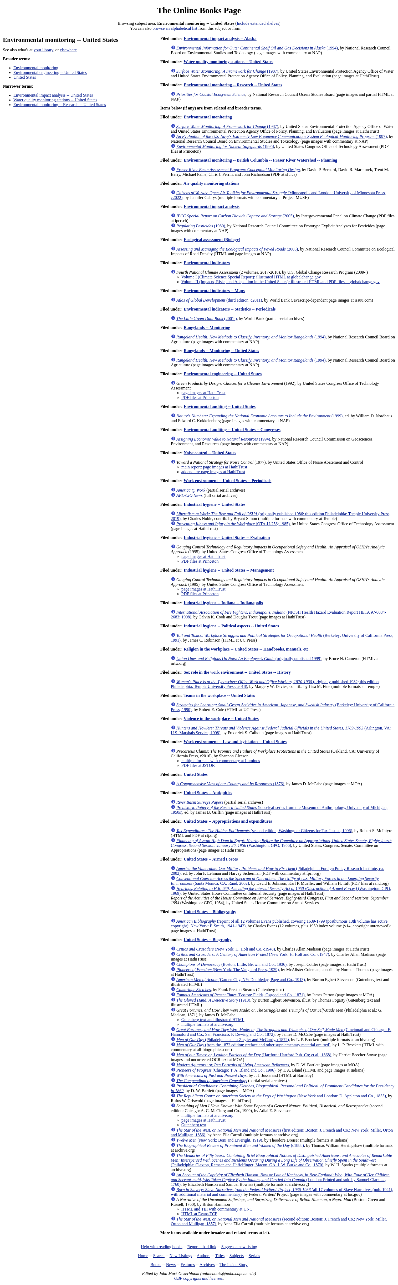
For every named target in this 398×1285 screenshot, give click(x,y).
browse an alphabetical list (174, 28)
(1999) (259, 416)
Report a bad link (201, 1246)
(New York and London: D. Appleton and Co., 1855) (281, 1096)
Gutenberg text (193, 1125)
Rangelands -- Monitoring (207, 327)
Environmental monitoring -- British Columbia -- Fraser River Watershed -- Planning (260, 160)
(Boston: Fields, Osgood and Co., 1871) (240, 995)
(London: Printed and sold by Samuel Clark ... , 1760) (280, 1180)
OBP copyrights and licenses (198, 1278)
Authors (203, 1255)
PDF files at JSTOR (198, 765)
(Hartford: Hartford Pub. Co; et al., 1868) (253, 1055)
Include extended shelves (258, 23)
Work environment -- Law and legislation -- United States (235, 741)
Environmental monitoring (35, 68)
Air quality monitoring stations (211, 183)
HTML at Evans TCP (199, 1214)
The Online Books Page (199, 10)
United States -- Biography (208, 939)
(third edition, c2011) (219, 300)
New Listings (181, 1255)
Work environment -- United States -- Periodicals (227, 480)
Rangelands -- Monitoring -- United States (221, 350)
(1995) (225, 146)
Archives (207, 1264)
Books (155, 1264)
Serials (254, 1255)
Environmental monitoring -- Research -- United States (59, 104)
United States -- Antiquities (208, 793)
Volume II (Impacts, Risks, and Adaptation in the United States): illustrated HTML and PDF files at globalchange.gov (280, 281)
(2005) (235, 216)
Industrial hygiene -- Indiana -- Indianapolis (223, 603)
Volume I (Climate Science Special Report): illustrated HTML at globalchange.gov (251, 277)
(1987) (227, 71)
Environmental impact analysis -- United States (53, 95)
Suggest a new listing (239, 1246)
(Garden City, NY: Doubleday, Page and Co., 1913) (240, 979)
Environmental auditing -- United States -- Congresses (232, 429)
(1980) (200, 226)
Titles (219, 1255)
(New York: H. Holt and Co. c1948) (225, 949)
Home (143, 1255)
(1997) (281, 136)
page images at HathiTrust (203, 393)
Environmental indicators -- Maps (214, 290)
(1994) (257, 48)
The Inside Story (234, 1264)
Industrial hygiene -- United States (215, 504)
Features (188, 1264)
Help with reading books (161, 1246)
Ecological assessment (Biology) (212, 239)
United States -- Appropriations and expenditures (228, 821)
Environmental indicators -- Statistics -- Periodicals (229, 309)
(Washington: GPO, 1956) (281, 843)
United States (24, 77)
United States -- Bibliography (210, 911)
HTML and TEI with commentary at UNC (216, 1209)
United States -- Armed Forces (211, 859)
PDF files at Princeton (200, 397)
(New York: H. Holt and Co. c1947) (252, 954)
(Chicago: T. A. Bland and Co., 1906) (225, 1070)
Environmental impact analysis (211, 206)
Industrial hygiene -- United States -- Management (229, 570)
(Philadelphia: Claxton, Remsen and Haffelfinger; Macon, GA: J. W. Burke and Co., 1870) (281, 1160)
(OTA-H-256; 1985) (233, 524)
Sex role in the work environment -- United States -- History (237, 672)
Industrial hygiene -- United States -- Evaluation (227, 537)
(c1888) (240, 1145)
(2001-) (206, 318)
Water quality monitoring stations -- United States (55, 100)
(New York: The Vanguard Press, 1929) (227, 969)
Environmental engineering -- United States (50, 72)
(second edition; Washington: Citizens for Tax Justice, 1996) (264, 830)
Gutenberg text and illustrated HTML (212, 1019)
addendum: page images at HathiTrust (213, 471)
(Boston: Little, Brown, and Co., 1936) (231, 964)
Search (159, 1255)
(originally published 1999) (249, 658)
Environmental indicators (207, 263)
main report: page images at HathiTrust (214, 467)
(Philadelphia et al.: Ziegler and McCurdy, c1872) (232, 1039)
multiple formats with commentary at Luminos (220, 760)
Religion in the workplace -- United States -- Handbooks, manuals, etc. (247, 649)
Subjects (236, 1255)
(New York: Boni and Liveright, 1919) (219, 1140)
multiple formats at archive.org (207, 1024)
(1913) (213, 1000)
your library (43, 50)
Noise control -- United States (210, 453)
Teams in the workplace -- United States (219, 695)
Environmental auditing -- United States (220, 406)
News (171, 1264)
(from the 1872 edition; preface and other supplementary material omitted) (253, 1045)
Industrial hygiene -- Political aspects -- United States (231, 626)
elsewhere (68, 50)
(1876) (230, 784)
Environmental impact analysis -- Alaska (220, 38)
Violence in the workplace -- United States (221, 718)
